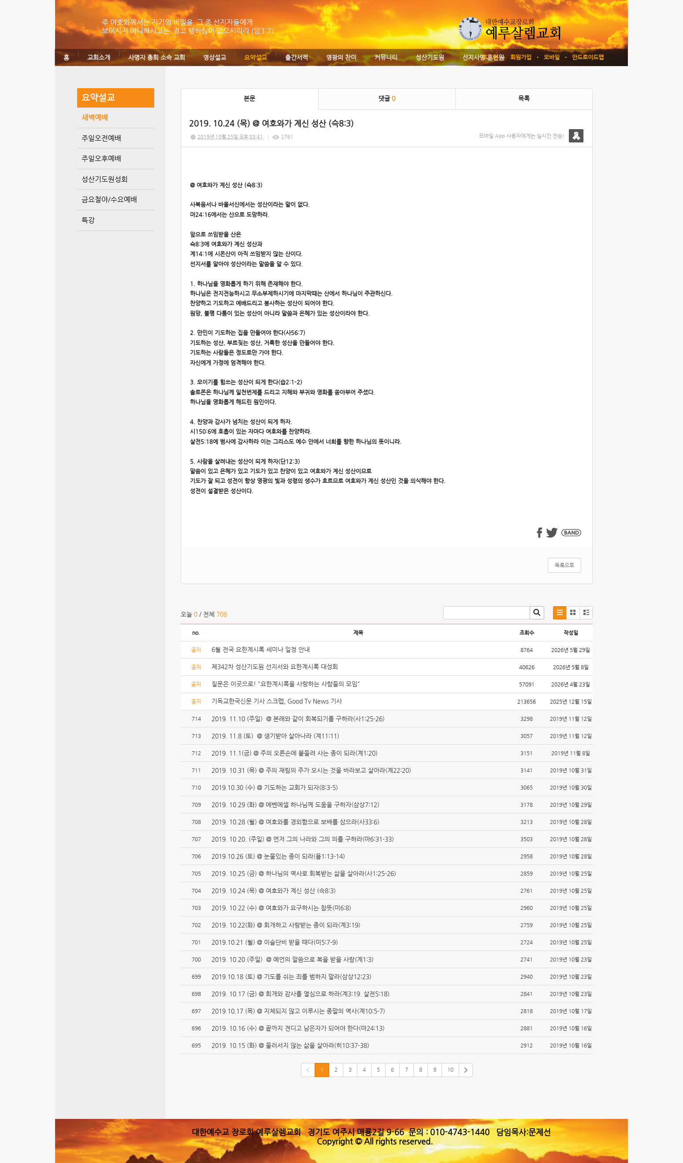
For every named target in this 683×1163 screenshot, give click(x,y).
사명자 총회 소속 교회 (156, 57)
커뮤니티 (386, 57)
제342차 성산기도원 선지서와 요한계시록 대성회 (275, 666)
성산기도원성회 (105, 179)
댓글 (387, 98)
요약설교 (255, 57)
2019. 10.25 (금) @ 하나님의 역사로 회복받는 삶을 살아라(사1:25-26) (304, 873)
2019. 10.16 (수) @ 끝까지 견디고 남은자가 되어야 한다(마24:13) (298, 1028)
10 (450, 1069)
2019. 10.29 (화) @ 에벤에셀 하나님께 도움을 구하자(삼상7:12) (295, 804)
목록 (524, 98)
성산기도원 (430, 57)
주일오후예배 (101, 158)
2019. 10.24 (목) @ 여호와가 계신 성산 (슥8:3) (274, 890)
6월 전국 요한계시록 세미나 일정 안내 (261, 649)
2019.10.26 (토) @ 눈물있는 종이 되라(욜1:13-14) (278, 856)
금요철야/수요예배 (109, 199)
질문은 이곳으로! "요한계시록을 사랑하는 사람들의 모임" (286, 683)
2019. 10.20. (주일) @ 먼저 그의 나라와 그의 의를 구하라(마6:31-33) (303, 838)
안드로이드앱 (588, 57)
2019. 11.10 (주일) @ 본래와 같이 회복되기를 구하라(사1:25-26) (298, 718)
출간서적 (296, 57)
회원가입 (520, 57)
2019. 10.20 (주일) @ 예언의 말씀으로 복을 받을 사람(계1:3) (293, 959)
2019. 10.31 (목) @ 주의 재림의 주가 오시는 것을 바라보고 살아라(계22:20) (311, 770)
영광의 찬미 (341, 57)
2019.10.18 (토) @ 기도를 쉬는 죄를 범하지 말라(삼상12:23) (291, 976)
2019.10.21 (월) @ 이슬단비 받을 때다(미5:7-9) (275, 942)
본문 (249, 98)
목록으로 (564, 565)
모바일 (552, 57)
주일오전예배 (101, 138)
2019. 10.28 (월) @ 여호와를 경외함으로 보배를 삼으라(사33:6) (295, 821)
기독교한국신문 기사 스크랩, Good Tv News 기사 (277, 701)
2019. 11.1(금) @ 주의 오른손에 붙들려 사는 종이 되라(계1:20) (295, 753)
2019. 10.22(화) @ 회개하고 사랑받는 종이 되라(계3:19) (286, 924)
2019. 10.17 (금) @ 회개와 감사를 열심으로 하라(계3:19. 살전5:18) (301, 993)
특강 (88, 220)
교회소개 (98, 57)
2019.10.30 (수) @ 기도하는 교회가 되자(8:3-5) (275, 787)
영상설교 (214, 57)
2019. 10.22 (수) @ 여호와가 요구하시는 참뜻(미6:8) (281, 907)
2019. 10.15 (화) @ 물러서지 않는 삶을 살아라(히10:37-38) (290, 1045)
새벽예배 (95, 117)
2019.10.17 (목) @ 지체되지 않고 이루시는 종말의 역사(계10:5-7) (298, 1010)
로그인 (490, 57)
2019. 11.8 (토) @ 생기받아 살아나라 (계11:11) (275, 735)
